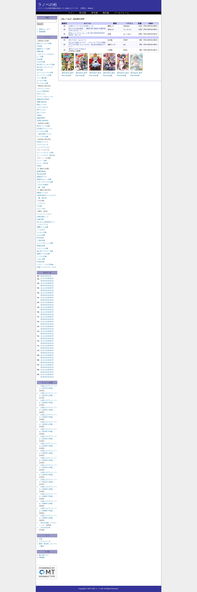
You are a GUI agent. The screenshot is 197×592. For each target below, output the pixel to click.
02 (48, 276)
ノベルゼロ (41, 230)
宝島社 (39, 115)
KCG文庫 (40, 238)
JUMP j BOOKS (42, 121)
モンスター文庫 (42, 83)
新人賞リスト (44, 555)
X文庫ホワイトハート (44, 129)
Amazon (66, 73)
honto (67, 75)
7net (63, 75)
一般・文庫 (41, 187)
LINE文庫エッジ (43, 217)
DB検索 (42, 557)
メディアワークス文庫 (45, 182)
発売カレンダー (44, 29)
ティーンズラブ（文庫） (46, 153)
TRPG (39, 166)
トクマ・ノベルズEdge (45, 264)
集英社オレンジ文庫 (44, 179)
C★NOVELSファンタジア (46, 195)
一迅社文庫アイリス (44, 134)
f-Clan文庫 (40, 262)
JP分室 (94, 13)
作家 (40, 539)
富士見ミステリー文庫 (45, 251)
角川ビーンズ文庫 (43, 126)
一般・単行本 (42, 198)
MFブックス (41, 110)
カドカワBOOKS (43, 91)
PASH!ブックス (42, 142)
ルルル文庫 (41, 235)
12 (41, 278)
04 (44, 276)
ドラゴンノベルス (43, 89)
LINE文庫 (40, 219)
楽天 (72, 73)
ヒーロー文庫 (42, 81)
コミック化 (41, 209)
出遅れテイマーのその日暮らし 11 (81, 26)
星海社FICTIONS (43, 99)
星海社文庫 (41, 246)
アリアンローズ (42, 145)
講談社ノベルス (42, 193)
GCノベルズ (41, 113)
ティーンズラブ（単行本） (46, 155)
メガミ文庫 (41, 259)
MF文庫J (40, 70)
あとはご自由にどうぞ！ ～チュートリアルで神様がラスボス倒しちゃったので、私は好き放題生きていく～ (87, 44)
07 (52, 278)
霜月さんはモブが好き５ (77, 49)
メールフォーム (121, 13)
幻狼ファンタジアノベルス (46, 267)
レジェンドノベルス (44, 214)
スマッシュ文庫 (42, 248)
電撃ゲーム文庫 (42, 227)
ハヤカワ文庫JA (42, 185)
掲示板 (106, 13)
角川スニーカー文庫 (44, 43)
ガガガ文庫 (41, 62)
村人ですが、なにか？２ (77, 40)
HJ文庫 (39, 46)
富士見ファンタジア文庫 (46, 65)
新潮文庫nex (41, 171)
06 (41, 281)
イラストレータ (44, 541)
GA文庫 (39, 59)
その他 (39, 206)
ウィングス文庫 (42, 137)
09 (48, 278)
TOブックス (41, 94)
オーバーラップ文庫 (44, 75)
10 (46, 278)
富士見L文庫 (41, 174)
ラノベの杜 (47, 5)
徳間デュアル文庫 (43, 254)
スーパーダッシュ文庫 (45, 243)
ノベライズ (41, 203)
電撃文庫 (40, 51)
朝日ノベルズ (42, 105)
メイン (71, 13)
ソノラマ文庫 (42, 256)
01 (50, 276)
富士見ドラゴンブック (45, 67)
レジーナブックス (43, 147)
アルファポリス (42, 107)
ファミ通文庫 (42, 78)
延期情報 (42, 32)
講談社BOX (41, 118)
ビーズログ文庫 (42, 131)
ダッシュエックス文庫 (45, 73)
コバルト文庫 (42, 232)
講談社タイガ (42, 177)
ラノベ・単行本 (42, 163)
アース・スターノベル (45, 97)
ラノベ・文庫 (42, 161)
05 (41, 276)
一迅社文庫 (41, 240)
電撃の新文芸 (42, 102)
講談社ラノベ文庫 (43, 49)
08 (50, 278)
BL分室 (82, 13)
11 (44, 278)
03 (46, 276)
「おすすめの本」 (45, 527)
